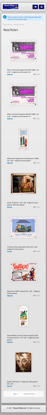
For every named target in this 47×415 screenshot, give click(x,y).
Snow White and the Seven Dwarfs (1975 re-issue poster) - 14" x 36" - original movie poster (23, 337)
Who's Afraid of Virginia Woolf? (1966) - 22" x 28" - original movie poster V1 (23, 115)
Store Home (7, 24)
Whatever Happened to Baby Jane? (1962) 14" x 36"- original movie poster (23, 159)
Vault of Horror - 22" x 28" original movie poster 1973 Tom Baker (22, 204)
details (37, 74)
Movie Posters (19, 24)
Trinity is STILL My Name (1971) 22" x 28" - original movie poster (22, 248)
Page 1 (15, 394)
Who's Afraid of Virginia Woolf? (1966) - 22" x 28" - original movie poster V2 (23, 71)
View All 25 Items (29, 394)
